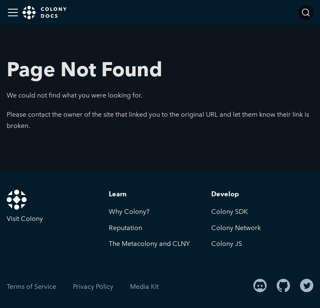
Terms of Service (31, 286)
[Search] (305, 12)
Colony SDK (229, 211)
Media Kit (144, 286)
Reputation (125, 228)
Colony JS (226, 244)
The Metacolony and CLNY (149, 244)
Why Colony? (129, 211)
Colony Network (236, 228)
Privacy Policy (93, 286)
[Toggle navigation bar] (13, 12)
